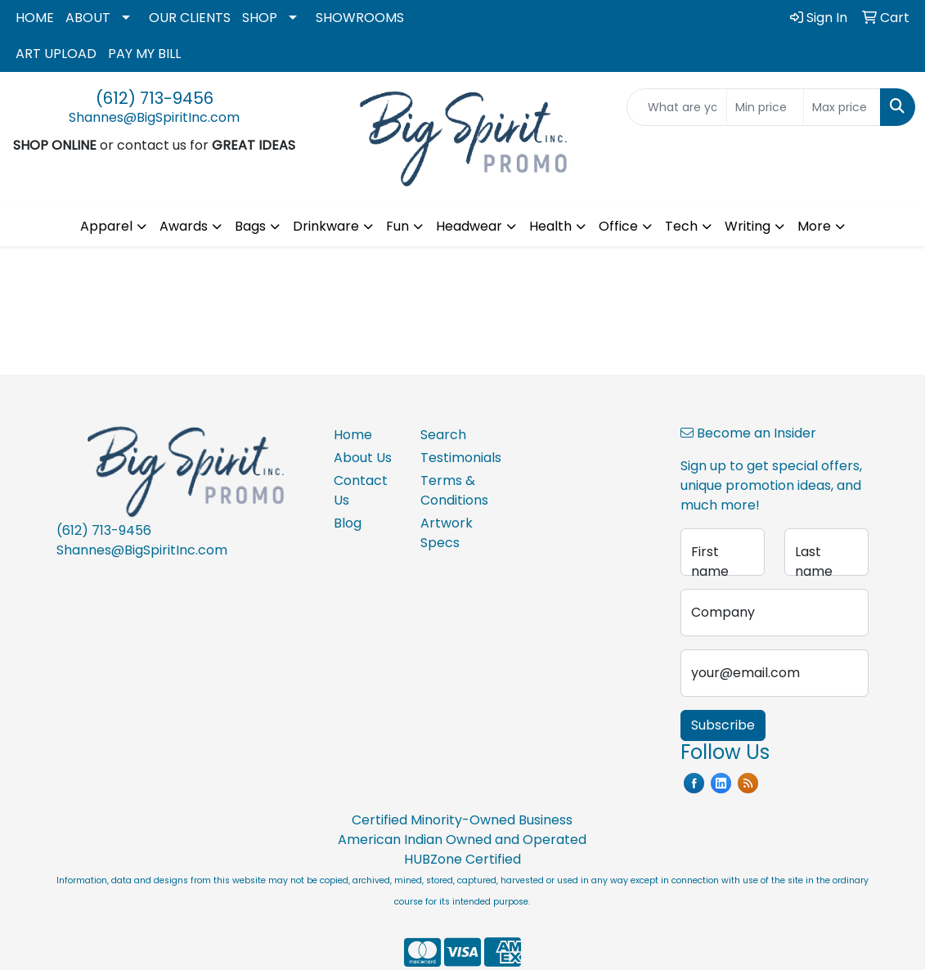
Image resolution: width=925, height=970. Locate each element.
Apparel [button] (106, 226)
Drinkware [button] (326, 226)
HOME (35, 17)
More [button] (814, 226)
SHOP (259, 17)
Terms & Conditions (453, 490)
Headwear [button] (469, 226)
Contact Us (361, 490)
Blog (347, 523)
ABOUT (87, 17)
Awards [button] (183, 226)
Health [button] (550, 226)
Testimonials (453, 457)
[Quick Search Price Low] (765, 107)
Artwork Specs (446, 533)
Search (443, 434)
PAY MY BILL (144, 53)
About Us (363, 457)
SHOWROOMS (360, 17)
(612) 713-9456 (154, 98)
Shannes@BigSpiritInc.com (154, 117)
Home (353, 434)
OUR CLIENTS (190, 17)
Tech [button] (681, 226)
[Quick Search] (676, 107)
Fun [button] (397, 226)
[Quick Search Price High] (842, 107)
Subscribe (723, 725)
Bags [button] (250, 226)
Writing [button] (747, 226)
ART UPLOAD (56, 53)
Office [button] (618, 226)
